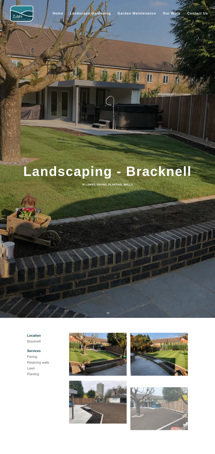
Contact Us (197, 16)
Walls (128, 154)
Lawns (90, 154)
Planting (115, 154)
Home (58, 16)
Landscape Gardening (90, 16)
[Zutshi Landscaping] (22, 16)
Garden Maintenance (137, 16)
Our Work (171, 16)
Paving (102, 154)
